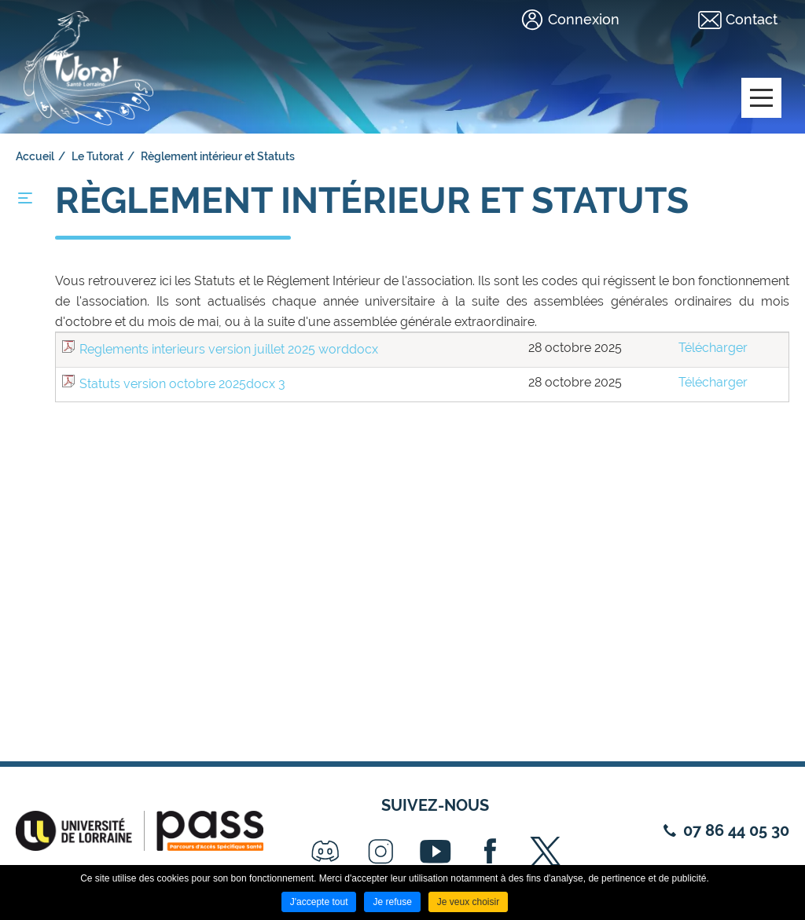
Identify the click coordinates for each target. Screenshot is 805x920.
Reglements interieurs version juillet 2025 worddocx (228, 349)
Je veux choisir (468, 901)
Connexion (583, 19)
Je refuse (392, 901)
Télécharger (713, 347)
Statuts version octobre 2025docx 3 (182, 383)
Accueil (35, 156)
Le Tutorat (97, 156)
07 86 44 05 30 (736, 830)
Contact (751, 19)
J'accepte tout (319, 901)
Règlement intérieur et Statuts (218, 156)
